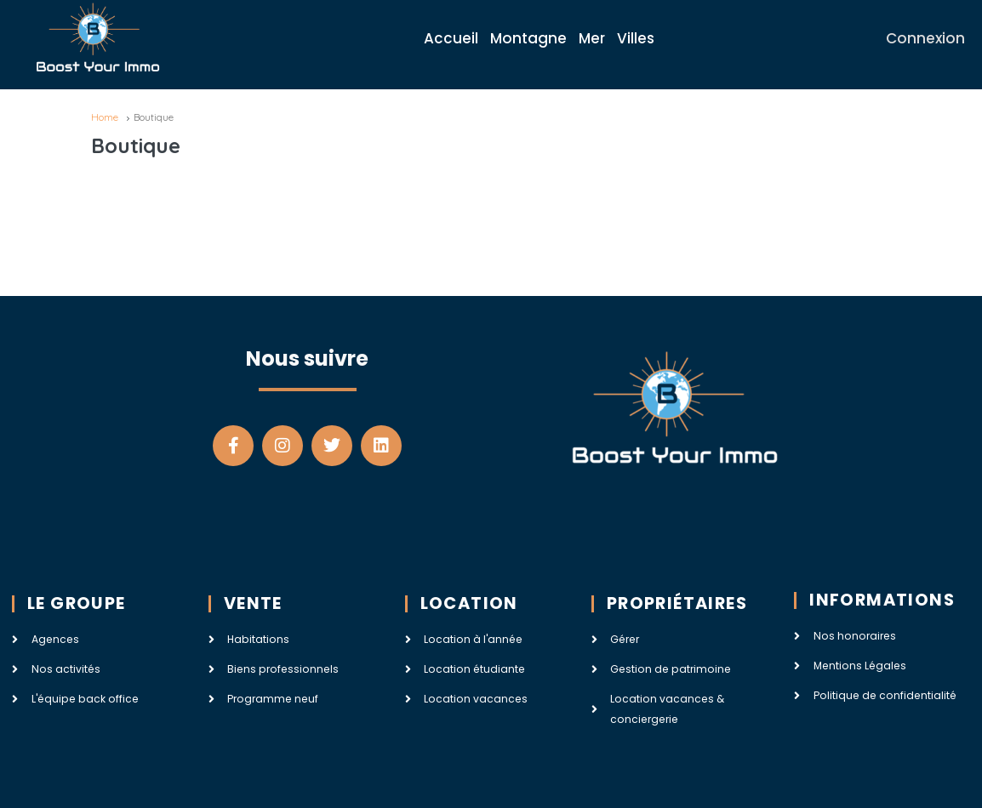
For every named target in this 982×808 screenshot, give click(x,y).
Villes (635, 38)
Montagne (528, 38)
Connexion (925, 38)
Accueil (451, 38)
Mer (592, 38)
